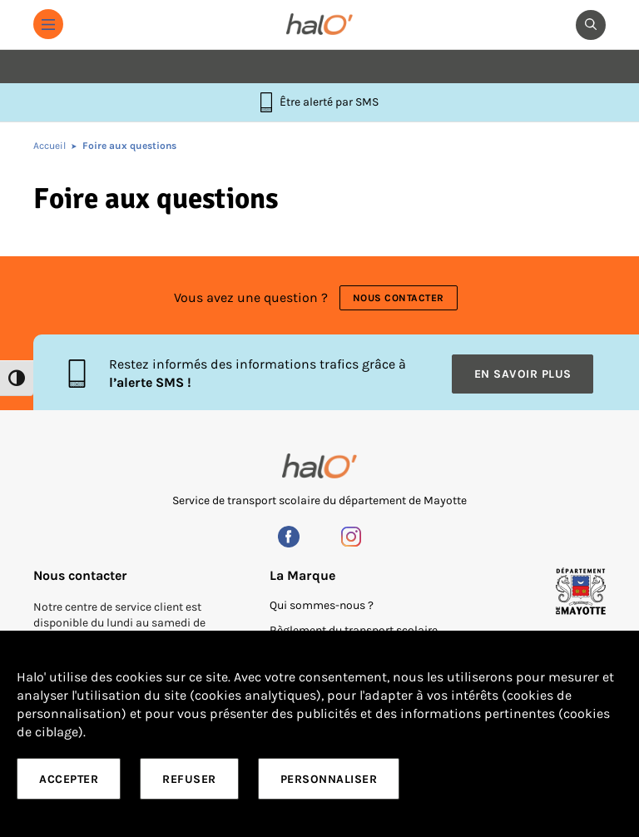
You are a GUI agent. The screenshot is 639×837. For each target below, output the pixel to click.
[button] (48, 24)
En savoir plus (523, 374)
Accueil (49, 145)
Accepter (68, 779)
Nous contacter (398, 298)
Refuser (189, 779)
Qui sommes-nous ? (322, 605)
